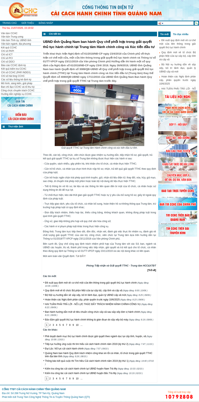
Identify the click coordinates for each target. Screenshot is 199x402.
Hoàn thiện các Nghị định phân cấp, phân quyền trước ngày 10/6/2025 (95, 299)
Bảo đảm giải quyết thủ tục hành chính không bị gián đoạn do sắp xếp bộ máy (99, 319)
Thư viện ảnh (15, 126)
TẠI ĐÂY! (81, 256)
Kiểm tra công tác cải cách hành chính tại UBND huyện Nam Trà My (94, 368)
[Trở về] (151, 270)
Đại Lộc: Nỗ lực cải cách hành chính (77, 348)
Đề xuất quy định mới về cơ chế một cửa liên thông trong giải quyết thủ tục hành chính (177, 44)
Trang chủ (9, 23)
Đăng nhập (46, 23)
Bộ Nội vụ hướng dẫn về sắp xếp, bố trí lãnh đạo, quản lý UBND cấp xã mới (98, 295)
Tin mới (164, 34)
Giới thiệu (27, 23)
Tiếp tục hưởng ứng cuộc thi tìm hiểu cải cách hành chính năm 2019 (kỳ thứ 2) (99, 344)
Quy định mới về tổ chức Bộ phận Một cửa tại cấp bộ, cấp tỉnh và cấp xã (96, 290)
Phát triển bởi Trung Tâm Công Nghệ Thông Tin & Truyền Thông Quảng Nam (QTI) (46, 397)
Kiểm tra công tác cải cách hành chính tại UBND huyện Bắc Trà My (94, 373)
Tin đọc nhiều (180, 34)
